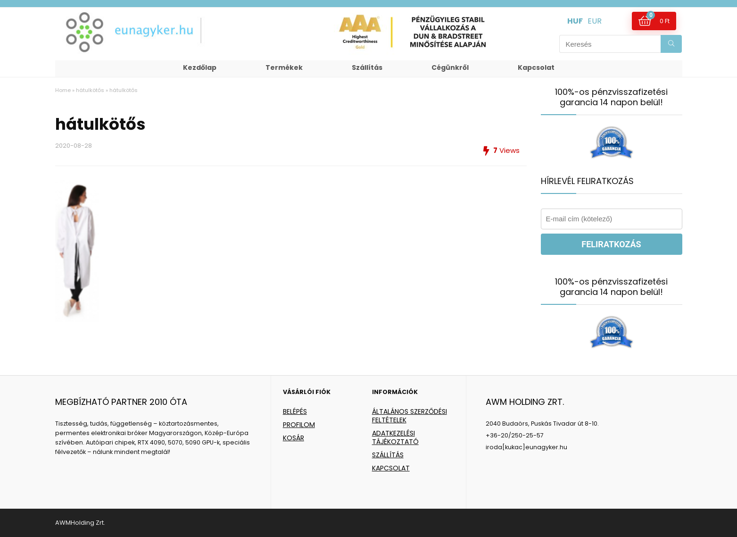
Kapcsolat (536, 67)
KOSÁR (293, 438)
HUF (575, 21)
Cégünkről (450, 67)
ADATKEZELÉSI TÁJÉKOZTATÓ (395, 437)
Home (63, 90)
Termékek (284, 67)
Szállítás (367, 67)
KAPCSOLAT (391, 468)
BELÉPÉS (295, 411)
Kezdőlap (199, 67)
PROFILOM (299, 424)
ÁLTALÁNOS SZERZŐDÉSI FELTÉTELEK (409, 416)
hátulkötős (90, 90)
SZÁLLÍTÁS (388, 455)
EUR (595, 21)
